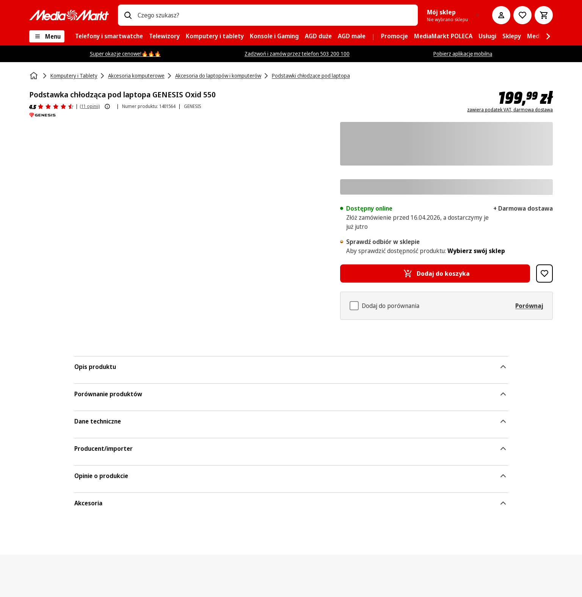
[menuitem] (109, 36)
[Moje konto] (501, 15)
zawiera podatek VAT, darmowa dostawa (510, 110)
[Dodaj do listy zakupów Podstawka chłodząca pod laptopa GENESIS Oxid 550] (544, 273)
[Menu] (46, 36)
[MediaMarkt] (69, 15)
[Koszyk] (544, 15)
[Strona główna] (34, 75)
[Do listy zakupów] (522, 15)
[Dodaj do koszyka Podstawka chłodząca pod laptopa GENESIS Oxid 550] (435, 273)
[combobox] (275, 15)
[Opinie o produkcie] (51, 106)
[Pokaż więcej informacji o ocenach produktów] (107, 106)
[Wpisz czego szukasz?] (128, 15)
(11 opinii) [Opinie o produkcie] (90, 106)
